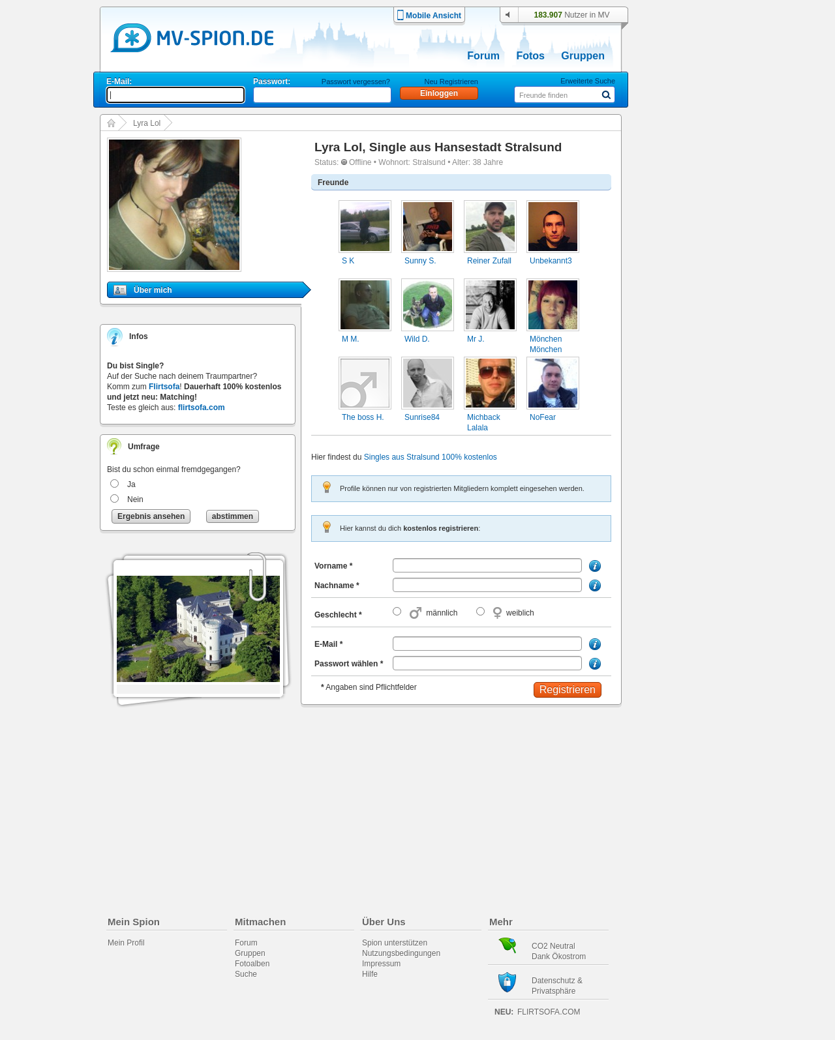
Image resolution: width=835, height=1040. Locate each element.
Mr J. (476, 339)
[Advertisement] (694, 373)
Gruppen (583, 55)
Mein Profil (126, 942)
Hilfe (370, 974)
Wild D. (417, 339)
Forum (483, 55)
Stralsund (429, 162)
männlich (441, 612)
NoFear (543, 417)
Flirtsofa (164, 386)
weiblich (520, 612)
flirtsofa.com (201, 407)
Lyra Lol (146, 123)
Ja (131, 484)
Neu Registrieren (451, 81)
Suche (246, 974)
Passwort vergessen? (356, 81)
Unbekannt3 (551, 260)
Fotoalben (252, 963)
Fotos (530, 55)
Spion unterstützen (394, 942)
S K (348, 260)
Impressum (381, 963)
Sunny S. (420, 260)
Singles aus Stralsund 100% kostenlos (430, 457)
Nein (135, 499)
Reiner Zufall (489, 260)
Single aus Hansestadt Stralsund (465, 147)
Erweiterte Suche (587, 81)
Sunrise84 (422, 417)
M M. (350, 339)
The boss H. (363, 417)
